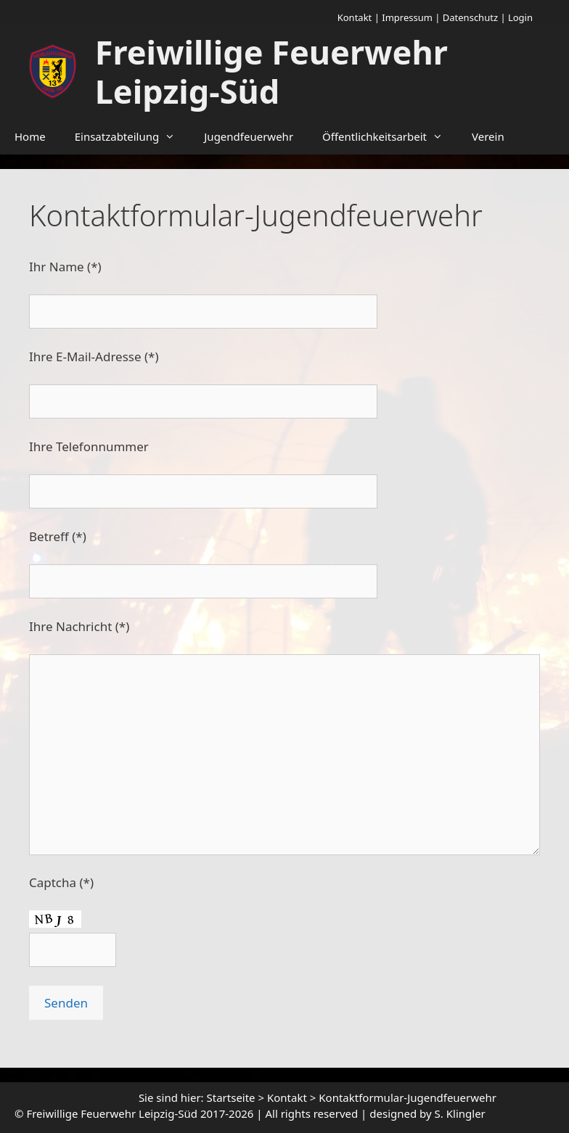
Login (520, 17)
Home (30, 136)
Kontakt (354, 17)
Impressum (407, 17)
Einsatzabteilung (132, 136)
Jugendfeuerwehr (248, 136)
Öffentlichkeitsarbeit (389, 136)
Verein (488, 136)
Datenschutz (470, 17)
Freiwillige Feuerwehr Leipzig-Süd (271, 71)
